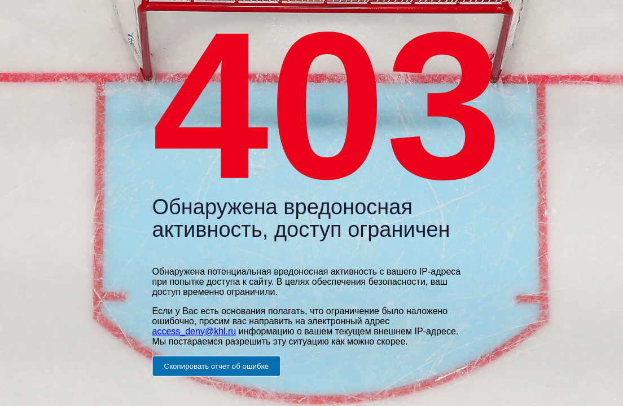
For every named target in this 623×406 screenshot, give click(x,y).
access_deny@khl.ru (194, 331)
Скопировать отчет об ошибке (216, 365)
